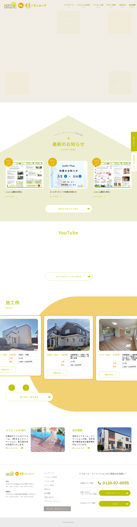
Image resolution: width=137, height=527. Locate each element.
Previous (11, 387)
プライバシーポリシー (52, 501)
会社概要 (132, 6)
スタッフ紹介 (111, 6)
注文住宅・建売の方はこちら (57, 509)
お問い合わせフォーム (114, 493)
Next (25, 387)
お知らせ (122, 6)
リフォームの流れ (83, 6)
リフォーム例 (98, 6)
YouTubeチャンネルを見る (69, 276)
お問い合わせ (49, 497)
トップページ (69, 6)
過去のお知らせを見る (68, 208)
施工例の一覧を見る (29, 397)
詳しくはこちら (12, 450)
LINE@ (115, 503)
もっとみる (24, 179)
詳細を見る (57, 373)
